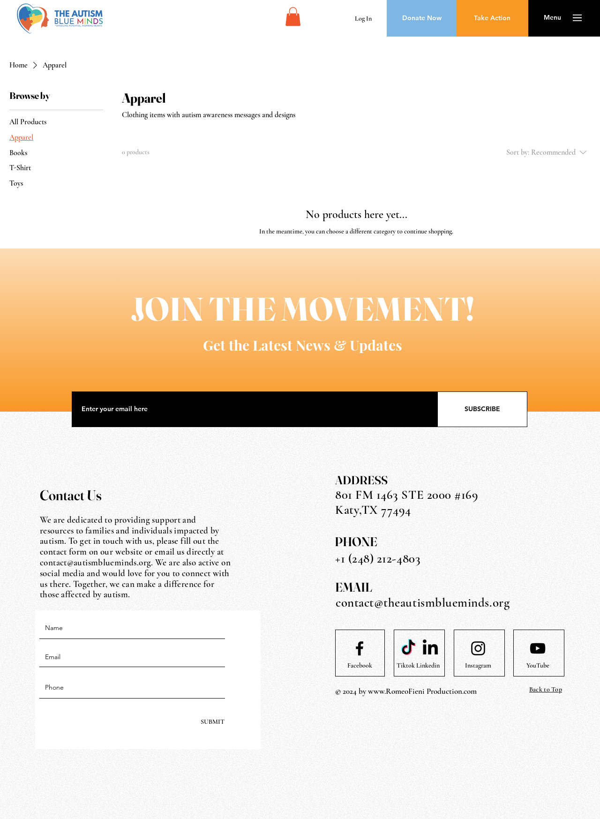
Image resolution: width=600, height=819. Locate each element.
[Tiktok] (405, 665)
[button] (293, 16)
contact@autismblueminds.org (95, 562)
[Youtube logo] (537, 648)
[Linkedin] (428, 665)
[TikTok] (408, 648)
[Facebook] (359, 665)
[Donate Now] (422, 18)
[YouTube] (537, 665)
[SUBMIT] (212, 721)
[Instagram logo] (478, 648)
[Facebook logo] (359, 648)
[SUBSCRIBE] (482, 409)
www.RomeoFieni (396, 691)
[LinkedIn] (430, 648)
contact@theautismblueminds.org (423, 602)
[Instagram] (478, 665)
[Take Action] (492, 18)
